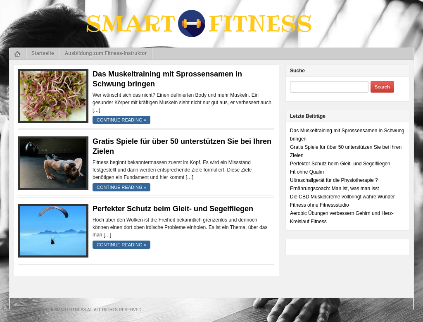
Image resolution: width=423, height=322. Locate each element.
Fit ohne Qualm (307, 172)
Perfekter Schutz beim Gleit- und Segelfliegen (173, 209)
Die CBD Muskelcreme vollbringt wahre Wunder (342, 197)
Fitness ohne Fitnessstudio (319, 205)
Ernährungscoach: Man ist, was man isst (334, 188)
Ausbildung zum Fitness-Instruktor (106, 53)
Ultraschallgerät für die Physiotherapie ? (334, 180)
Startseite (42, 53)
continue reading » (121, 119)
